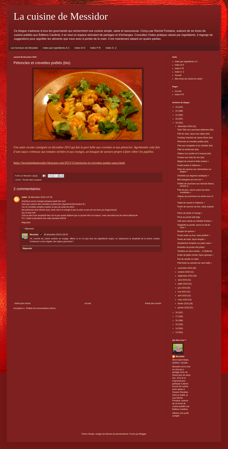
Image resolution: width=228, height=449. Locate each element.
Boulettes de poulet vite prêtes (191, 247)
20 (176, 119)
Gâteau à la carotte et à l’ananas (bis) (194, 153)
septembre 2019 (185, 276)
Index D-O (79, 48)
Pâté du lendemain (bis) (188, 149)
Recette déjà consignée (32, 180)
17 (176, 316)
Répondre (26, 222)
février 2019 (183, 303)
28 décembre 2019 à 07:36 (40, 197)
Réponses (29, 228)
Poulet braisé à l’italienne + (189, 165)
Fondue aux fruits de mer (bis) (190, 157)
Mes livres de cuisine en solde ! (189, 79)
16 (176, 320)
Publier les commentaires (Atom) (41, 308)
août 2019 (182, 280)
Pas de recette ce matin (188, 259)
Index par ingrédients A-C (56, 48)
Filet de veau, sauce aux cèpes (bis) (193, 134)
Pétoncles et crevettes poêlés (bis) (192, 141)
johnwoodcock (122, 434)
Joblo (24, 197)
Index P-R (95, 48)
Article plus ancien (153, 303)
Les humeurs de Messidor (24, 48)
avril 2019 (182, 295)
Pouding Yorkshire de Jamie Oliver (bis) (195, 137)
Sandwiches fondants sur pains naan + (194, 243)
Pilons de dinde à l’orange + (189, 213)
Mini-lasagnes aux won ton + (190, 179)
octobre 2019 (184, 272)
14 (176, 328)
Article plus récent (22, 303)
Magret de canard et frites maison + (193, 161)
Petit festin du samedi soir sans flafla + (194, 263)
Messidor (34, 234)
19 (176, 123)
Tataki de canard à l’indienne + (191, 203)
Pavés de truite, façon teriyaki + (191, 239)
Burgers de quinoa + (186, 231)
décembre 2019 (185, 126)
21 (176, 115)
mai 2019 (182, 292)
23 (176, 107)
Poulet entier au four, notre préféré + (193, 235)
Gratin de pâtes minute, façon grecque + (195, 255)
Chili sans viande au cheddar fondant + (194, 221)
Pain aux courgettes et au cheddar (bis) (195, 145)
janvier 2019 (183, 307)
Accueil (87, 303)
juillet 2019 (183, 284)
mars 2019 (183, 299)
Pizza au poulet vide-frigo (188, 217)
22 (176, 111)
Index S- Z (111, 48)
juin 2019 (182, 288)
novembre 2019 (185, 268)
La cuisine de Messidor (61, 16)
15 (176, 324)
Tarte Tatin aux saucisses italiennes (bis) (195, 130)
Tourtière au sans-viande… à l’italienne (194, 251)
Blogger (142, 434)
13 (176, 332)
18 (176, 312)
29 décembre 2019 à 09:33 (56, 234)
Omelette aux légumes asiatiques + (193, 176)
